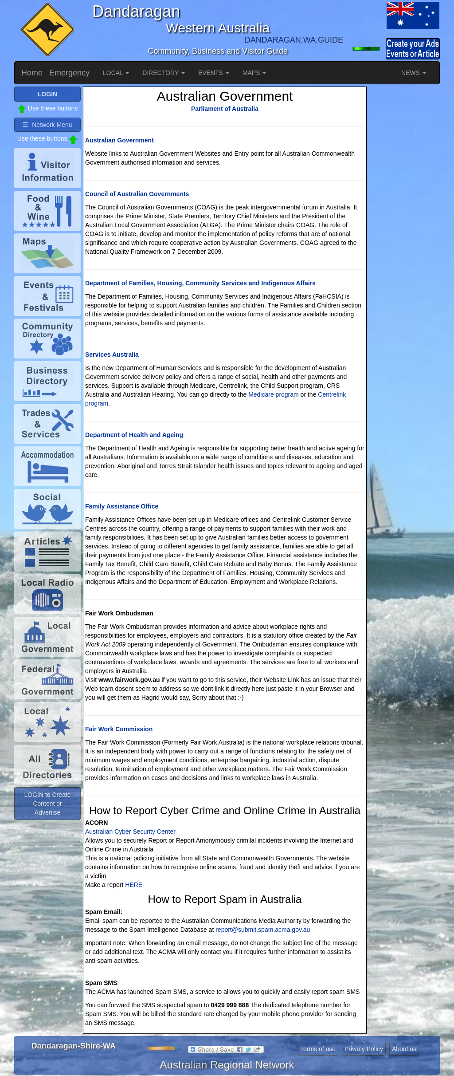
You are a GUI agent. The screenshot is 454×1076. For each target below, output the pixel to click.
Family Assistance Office (121, 506)
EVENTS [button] (213, 72)
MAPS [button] (254, 72)
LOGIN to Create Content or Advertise (47, 803)
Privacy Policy (363, 1048)
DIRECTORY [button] (163, 72)
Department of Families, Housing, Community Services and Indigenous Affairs (200, 283)
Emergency (69, 72)
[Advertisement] (404, 220)
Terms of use (318, 1048)
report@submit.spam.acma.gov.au (262, 929)
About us (404, 1048)
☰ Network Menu (47, 124)
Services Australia (112, 354)
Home (32, 72)
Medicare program (273, 394)
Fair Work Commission (119, 729)
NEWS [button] (413, 72)
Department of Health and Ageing (134, 434)
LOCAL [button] (116, 72)
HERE (133, 884)
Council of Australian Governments (137, 193)
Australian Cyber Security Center (130, 831)
